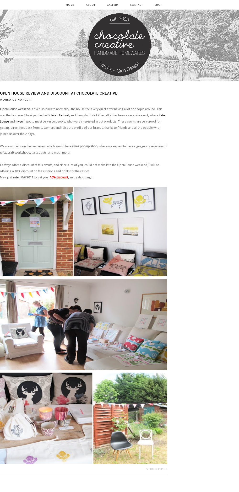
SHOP (158, 4)
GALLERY (113, 4)
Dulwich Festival (58, 115)
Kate (162, 115)
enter (16, 177)
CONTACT (136, 4)
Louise (4, 121)
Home (70, 4)
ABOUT (90, 4)
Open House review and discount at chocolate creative (58, 93)
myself (20, 121)
